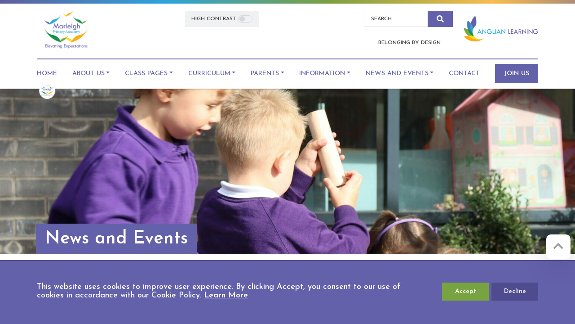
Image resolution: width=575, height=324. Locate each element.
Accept (465, 291)
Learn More (226, 295)
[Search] (396, 19)
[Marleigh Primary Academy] (66, 30)
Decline (515, 291)
